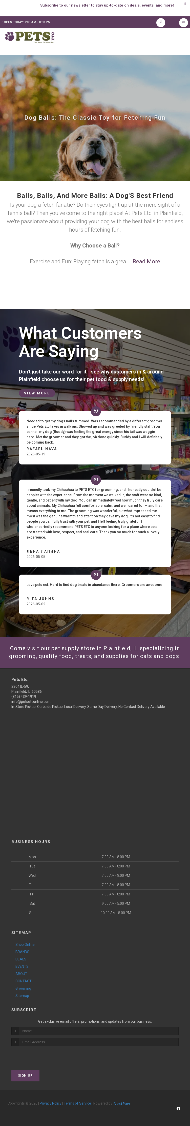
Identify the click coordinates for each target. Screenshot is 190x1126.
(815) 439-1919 (23, 697)
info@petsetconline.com (31, 702)
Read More (146, 261)
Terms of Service (77, 1103)
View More (37, 393)
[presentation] (38, 1056)
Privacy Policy (50, 1103)
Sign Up (25, 1075)
